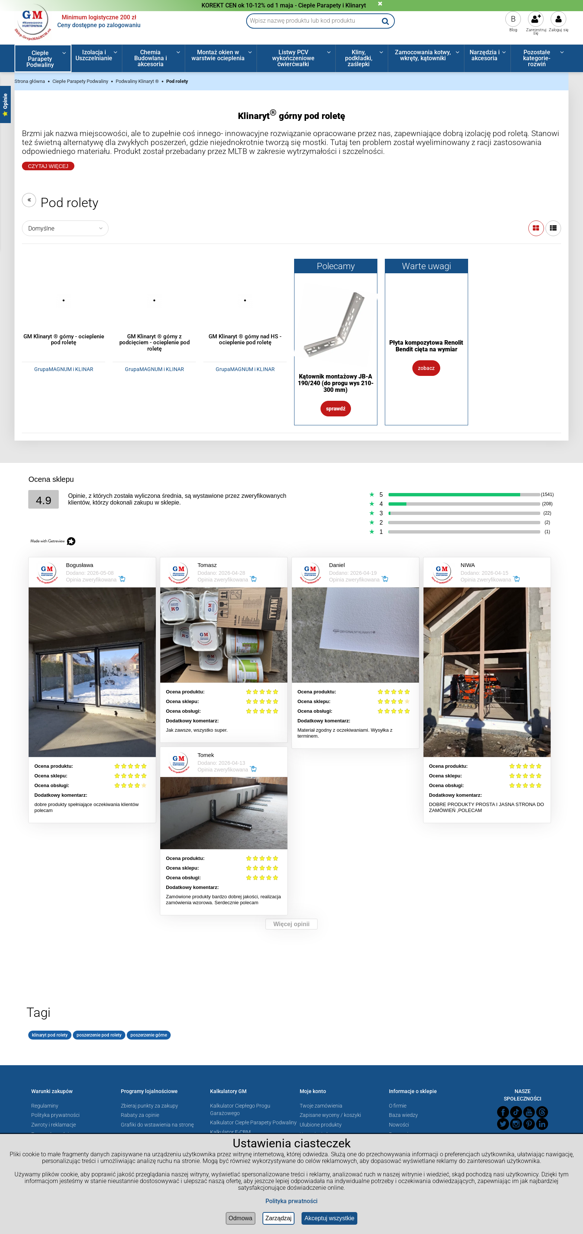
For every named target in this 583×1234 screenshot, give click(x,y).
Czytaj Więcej (48, 166)
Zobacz (426, 368)
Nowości (399, 1125)
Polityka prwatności (291, 1201)
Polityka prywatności (55, 1115)
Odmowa (240, 1218)
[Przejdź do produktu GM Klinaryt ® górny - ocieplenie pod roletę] (63, 300)
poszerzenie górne (149, 1035)
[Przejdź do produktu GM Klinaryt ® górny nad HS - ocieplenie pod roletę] (245, 300)
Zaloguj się (558, 30)
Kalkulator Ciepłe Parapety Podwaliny (253, 1122)
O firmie (397, 1106)
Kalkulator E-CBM (230, 1132)
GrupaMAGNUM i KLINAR (63, 369)
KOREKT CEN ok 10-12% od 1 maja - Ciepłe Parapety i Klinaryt (284, 5)
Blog (513, 30)
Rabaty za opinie (140, 1115)
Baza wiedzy (403, 1115)
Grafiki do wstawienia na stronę (157, 1125)
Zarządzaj (278, 1218)
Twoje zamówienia (321, 1106)
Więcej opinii (291, 924)
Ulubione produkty (321, 1125)
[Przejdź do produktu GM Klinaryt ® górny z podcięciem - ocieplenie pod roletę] (154, 300)
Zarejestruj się (536, 32)
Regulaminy (44, 1106)
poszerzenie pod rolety (99, 1035)
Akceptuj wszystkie (329, 1218)
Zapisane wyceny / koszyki (330, 1115)
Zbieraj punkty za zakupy (149, 1106)
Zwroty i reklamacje (53, 1125)
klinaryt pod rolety (50, 1035)
